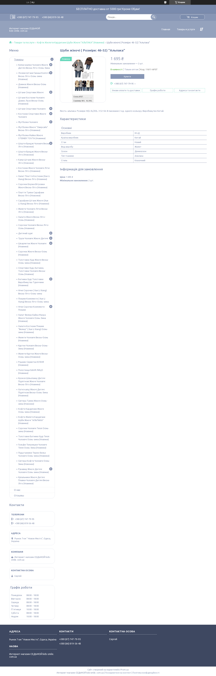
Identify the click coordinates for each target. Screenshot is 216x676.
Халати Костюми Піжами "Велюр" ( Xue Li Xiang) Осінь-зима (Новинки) (33, 329)
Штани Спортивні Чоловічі (32, 109)
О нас (17, 489)
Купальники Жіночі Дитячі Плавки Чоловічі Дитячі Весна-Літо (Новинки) (34, 480)
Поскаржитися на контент (118, 673)
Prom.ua (124, 670)
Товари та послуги (24, 42)
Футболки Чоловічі (28, 122)
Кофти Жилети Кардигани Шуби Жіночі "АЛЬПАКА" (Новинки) (70, 42)
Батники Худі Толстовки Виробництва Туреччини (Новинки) (31, 282)
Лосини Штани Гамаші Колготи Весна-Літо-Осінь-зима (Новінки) (34, 76)
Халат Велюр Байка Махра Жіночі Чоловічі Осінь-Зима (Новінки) (32, 318)
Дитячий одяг (25, 233)
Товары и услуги (186, 29)
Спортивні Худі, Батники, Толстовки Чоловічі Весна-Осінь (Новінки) (32, 271)
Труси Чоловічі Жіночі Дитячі (33, 238)
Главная (165, 29)
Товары (18, 59)
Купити (127, 76)
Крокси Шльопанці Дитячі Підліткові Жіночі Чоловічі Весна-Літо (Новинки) (31, 381)
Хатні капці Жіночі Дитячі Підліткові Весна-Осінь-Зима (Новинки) (33, 392)
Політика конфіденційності (146, 673)
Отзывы (19, 495)
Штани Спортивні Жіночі (31, 92)
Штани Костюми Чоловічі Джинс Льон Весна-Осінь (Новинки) (31, 100)
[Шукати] (154, 17)
